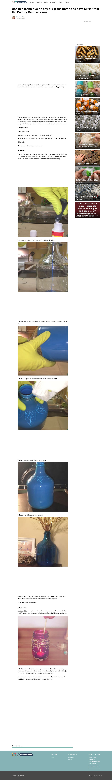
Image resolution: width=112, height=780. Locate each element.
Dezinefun (57, 121)
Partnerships (71, 757)
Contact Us (70, 759)
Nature (61, 2)
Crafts (32, 2)
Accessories (53, 2)
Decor (67, 2)
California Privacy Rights (94, 761)
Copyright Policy (92, 763)
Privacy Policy (92, 759)
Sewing (46, 2)
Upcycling (39, 2)
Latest (52, 757)
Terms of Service (92, 757)
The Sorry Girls (22, 611)
